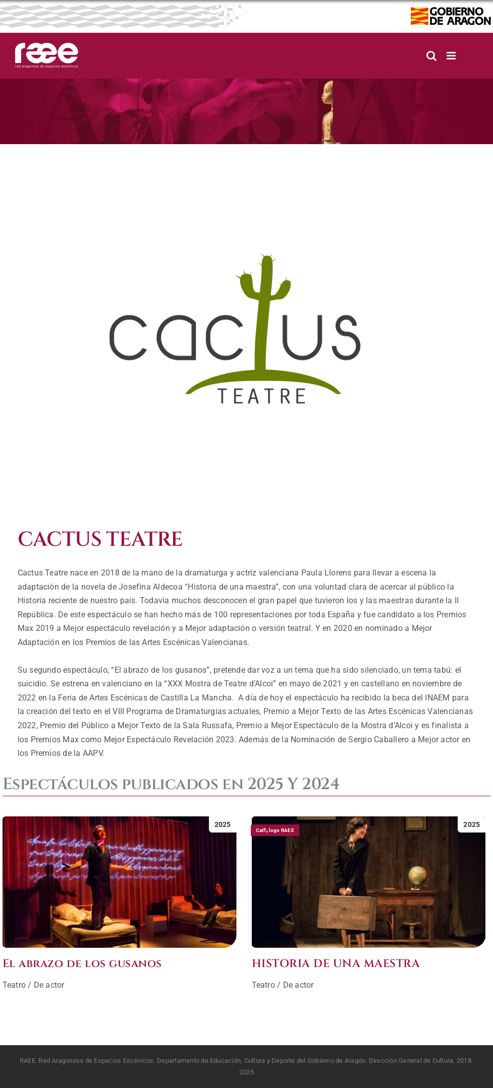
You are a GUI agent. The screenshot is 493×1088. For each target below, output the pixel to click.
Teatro (14, 985)
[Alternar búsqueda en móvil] (431, 55)
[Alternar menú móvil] (452, 55)
